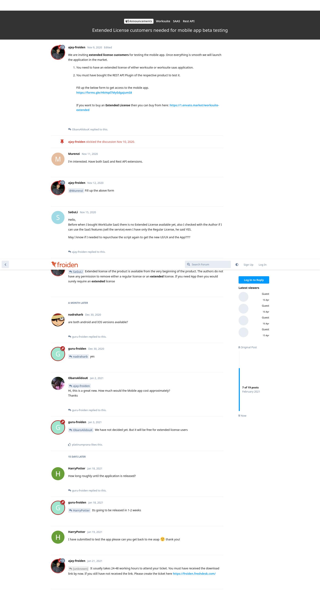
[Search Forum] (208, 5)
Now (242, 157)
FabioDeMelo (82, 467)
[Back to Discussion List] (5, 5)
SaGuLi (78, 12)
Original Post (247, 88)
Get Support (261, 581)
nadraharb (80, 97)
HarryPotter (81, 251)
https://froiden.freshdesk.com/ (194, 314)
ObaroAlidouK (82, 171)
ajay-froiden (81, 127)
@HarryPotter (78, 389)
